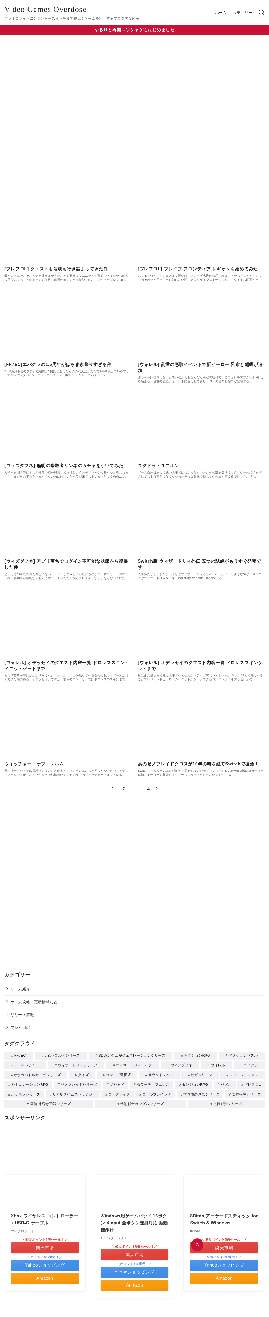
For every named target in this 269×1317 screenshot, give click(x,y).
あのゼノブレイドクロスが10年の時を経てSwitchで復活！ (198, 764)
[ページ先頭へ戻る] (197, 1244)
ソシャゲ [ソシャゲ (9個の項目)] (117, 1084)
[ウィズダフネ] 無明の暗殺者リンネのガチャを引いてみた (63, 465)
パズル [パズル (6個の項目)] (226, 1084)
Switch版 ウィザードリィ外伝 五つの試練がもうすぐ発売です (199, 564)
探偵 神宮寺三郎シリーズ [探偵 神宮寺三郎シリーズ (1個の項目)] (50, 1102)
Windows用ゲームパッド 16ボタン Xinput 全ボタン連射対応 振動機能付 (134, 1221)
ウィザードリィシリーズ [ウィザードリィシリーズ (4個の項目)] (78, 1065)
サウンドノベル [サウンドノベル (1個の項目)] (161, 1074)
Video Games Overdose (45, 9)
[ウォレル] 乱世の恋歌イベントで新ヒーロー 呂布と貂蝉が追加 (200, 367)
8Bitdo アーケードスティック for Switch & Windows (224, 1218)
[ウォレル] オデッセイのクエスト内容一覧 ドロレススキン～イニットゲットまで (66, 665)
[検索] (261, 12)
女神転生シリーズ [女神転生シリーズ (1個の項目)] (246, 1093)
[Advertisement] (134, 883)
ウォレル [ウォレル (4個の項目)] (218, 1065)
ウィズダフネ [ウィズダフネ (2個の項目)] (181, 1065)
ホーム (221, 12)
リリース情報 (22, 1015)
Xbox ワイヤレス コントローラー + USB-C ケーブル (44, 1218)
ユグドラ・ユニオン (158, 465)
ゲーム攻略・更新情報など (34, 1002)
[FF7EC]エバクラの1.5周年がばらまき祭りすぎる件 (58, 364)
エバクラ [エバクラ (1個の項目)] (250, 1065)
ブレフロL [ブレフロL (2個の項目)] (252, 1084)
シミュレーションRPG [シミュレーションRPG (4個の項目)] (29, 1084)
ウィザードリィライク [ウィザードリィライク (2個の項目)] (134, 1065)
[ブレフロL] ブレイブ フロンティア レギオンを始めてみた (198, 269)
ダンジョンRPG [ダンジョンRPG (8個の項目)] (195, 1084)
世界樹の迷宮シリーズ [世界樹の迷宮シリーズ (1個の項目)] (201, 1093)
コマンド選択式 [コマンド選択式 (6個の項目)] (118, 1074)
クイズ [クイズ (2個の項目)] (83, 1074)
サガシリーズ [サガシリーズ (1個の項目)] (201, 1074)
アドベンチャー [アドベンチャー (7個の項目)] (26, 1065)
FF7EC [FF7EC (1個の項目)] (20, 1055)
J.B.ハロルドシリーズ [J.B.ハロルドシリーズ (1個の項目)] (62, 1055)
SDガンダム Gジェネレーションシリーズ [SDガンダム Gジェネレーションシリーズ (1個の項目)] (131, 1055)
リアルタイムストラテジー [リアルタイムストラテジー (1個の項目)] (74, 1093)
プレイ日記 (20, 1027)
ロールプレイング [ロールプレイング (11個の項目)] (156, 1093)
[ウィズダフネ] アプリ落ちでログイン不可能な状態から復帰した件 (66, 564)
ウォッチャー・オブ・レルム (34, 764)
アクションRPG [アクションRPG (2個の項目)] (197, 1055)
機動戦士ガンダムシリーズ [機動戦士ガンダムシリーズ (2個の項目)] (142, 1102)
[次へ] (157, 789)
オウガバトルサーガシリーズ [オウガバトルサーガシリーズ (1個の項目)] (37, 1074)
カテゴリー (242, 12)
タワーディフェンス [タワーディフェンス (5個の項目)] (153, 1084)
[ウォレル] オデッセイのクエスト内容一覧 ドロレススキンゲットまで (200, 665)
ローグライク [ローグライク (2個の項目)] (119, 1093)
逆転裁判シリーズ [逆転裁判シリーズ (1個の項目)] (227, 1102)
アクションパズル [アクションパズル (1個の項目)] (243, 1055)
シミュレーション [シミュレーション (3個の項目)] (244, 1074)
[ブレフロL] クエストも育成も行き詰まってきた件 (56, 269)
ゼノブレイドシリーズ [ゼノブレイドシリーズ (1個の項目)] (79, 1084)
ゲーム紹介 (20, 989)
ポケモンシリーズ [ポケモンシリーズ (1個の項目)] (25, 1093)
